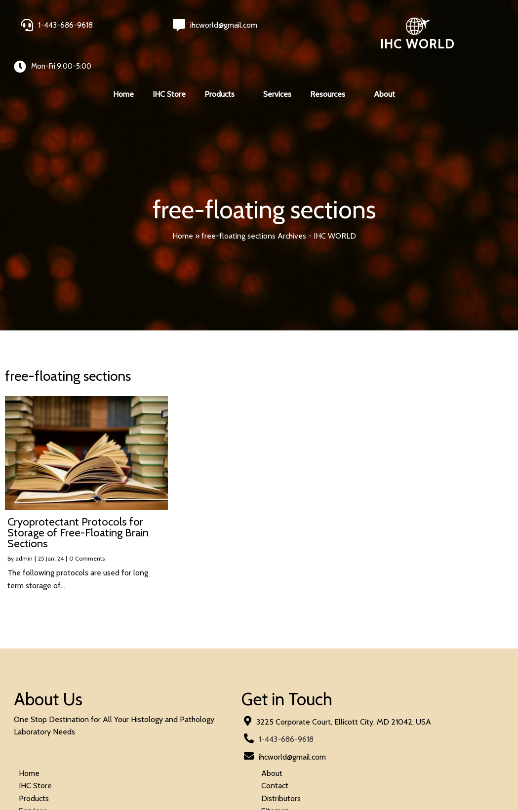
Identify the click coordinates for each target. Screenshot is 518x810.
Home (182, 214)
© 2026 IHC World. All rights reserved (79, 776)
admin (24, 537)
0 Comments (87, 537)
